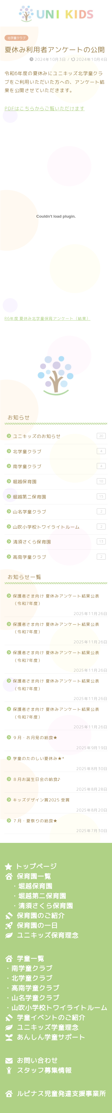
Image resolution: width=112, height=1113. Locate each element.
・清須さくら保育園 (42, 906)
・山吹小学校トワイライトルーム (56, 1008)
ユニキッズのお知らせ (59, 436)
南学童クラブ (59, 466)
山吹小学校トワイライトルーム (59, 527)
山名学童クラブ (59, 511)
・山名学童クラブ (31, 998)
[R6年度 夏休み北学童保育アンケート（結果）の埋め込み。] (56, 216)
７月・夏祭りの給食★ (35, 820)
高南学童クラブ (59, 557)
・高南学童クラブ (31, 988)
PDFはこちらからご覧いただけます (44, 108)
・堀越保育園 (32, 886)
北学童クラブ (16, 38)
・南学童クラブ (28, 968)
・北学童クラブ (28, 978)
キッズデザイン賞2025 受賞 (41, 800)
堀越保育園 (59, 481)
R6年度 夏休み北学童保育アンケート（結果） (47, 318)
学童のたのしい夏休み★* (39, 758)
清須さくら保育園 (59, 541)
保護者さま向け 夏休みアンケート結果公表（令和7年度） (56, 599)
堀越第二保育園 (59, 496)
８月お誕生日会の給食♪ (37, 779)
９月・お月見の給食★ (35, 737)
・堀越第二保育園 (38, 896)
